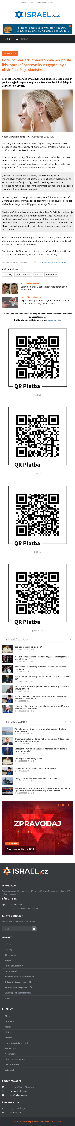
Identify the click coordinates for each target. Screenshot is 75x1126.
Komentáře (12, 843)
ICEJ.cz (35, 944)
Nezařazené (35, 1054)
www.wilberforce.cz (18, 1091)
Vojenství (35, 1070)
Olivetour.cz (35, 955)
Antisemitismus (23, 274)
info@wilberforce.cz (18, 1095)
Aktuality (10, 53)
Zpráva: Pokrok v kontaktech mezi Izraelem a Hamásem (44, 288)
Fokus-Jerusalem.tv (35, 966)
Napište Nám (16, 904)
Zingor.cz (35, 960)
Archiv (35, 1027)
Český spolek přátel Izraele (35, 993)
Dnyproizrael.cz (35, 971)
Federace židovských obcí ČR (35, 987)
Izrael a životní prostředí (35, 1043)
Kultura (38, 274)
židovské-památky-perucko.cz (35, 976)
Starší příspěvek (30, 283)
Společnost (51, 274)
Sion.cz (35, 998)
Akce (35, 1016)
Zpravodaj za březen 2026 (20, 849)
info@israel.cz (16, 1112)
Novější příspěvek (31, 297)
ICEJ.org (35, 949)
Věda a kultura (35, 1064)
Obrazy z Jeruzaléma (35, 1059)
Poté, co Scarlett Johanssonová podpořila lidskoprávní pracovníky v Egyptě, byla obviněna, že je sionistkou (36, 65)
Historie (35, 1037)
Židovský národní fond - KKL (35, 982)
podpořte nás (53, 320)
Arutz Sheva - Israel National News (54, 262)
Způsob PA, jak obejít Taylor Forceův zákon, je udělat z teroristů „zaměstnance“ (46, 302)
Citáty (35, 1032)
